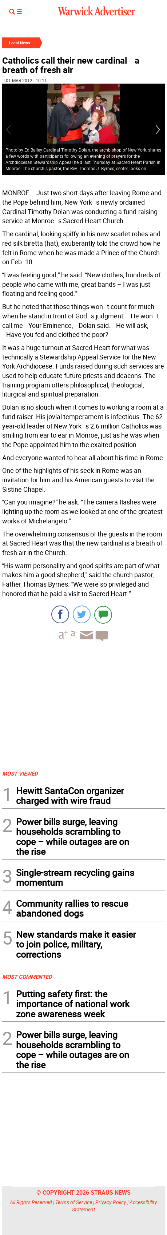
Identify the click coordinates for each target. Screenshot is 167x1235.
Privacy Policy (110, 1202)
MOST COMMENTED (27, 976)
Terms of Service (73, 1202)
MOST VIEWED (20, 773)
